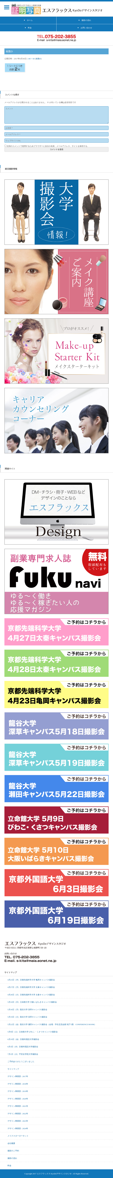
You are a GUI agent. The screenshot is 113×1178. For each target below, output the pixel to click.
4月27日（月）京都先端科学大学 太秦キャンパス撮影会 (31, 987)
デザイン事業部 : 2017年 (18, 1076)
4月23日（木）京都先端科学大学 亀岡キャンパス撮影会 (31, 980)
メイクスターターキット (18, 1136)
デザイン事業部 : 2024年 (18, 1128)
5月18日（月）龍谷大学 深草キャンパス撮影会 (27, 1009)
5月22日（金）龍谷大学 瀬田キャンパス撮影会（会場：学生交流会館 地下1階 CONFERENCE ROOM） (52, 1024)
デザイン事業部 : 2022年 (18, 1113)
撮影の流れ (12, 1158)
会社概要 (11, 1143)
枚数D (38, 58)
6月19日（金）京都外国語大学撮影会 (23, 1039)
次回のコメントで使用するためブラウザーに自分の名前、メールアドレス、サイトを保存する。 (48, 146)
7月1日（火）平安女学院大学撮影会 (23, 1054)
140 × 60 (31, 58)
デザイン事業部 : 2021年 (18, 1106)
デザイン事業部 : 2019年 (18, 1091)
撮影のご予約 (13, 1151)
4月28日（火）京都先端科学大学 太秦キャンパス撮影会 (31, 994)
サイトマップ (13, 1069)
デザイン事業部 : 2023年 (18, 1121)
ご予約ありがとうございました (21, 1061)
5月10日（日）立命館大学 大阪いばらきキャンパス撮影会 (32, 1002)
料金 (9, 1165)
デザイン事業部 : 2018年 (18, 1084)
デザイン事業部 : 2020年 (18, 1099)
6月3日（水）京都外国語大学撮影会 (23, 1046)
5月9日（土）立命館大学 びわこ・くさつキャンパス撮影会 (33, 1032)
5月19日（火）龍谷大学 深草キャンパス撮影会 (27, 1017)
